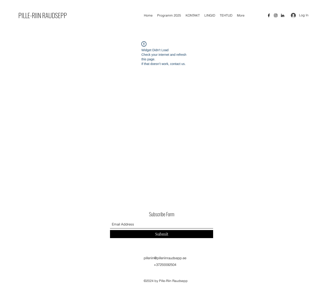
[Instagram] (275, 15)
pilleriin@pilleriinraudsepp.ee (165, 258)
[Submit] (161, 234)
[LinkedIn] (282, 15)
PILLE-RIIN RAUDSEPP (42, 15)
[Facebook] (269, 15)
